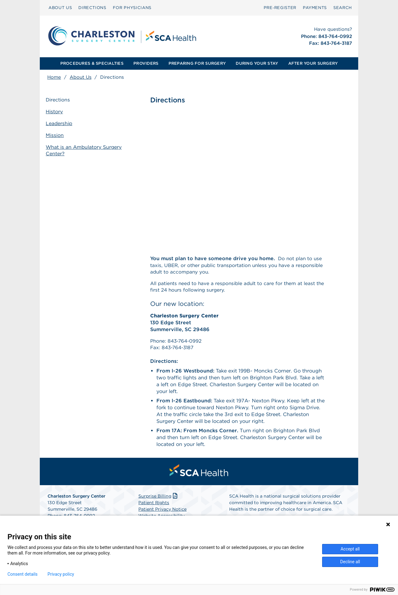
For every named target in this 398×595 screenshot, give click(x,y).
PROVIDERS (145, 63)
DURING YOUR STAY (257, 63)
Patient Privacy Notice (162, 512)
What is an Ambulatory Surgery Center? (85, 149)
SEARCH (342, 7)
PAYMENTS (315, 7)
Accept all (350, 548)
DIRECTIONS (92, 7)
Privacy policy (61, 574)
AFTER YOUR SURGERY (313, 63)
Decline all (350, 561)
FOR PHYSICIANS (132, 7)
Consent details (22, 574)
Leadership (60, 123)
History (55, 112)
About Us (80, 77)
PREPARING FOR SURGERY (197, 63)
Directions (59, 100)
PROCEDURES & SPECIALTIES (91, 63)
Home (54, 77)
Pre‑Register (280, 7)
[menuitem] (60, 8)
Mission (56, 135)
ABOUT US (60, 7)
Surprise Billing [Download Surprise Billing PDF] (158, 499)
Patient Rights (153, 505)
